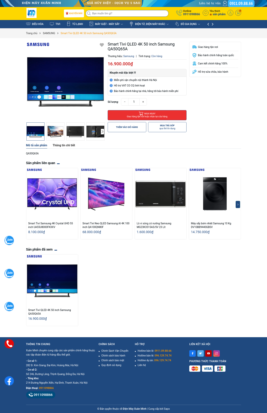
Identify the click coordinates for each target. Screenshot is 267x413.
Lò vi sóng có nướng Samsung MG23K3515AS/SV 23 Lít (154, 225)
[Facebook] (192, 353)
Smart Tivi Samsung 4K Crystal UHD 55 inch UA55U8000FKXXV (50, 225)
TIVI (55, 24)
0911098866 (191, 14)
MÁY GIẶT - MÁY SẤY (106, 24)
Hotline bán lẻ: (154, 350)
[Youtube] (208, 353)
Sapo (167, 408)
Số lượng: (113, 101)
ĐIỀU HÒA (35, 24)
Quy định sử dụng (111, 365)
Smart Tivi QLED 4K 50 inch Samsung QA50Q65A (49, 312)
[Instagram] (216, 353)
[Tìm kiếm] (89, 13)
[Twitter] (200, 353)
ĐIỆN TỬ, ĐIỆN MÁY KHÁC (149, 24)
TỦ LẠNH (74, 24)
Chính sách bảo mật (112, 360)
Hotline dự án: (154, 360)
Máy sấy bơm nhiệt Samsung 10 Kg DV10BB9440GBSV (211, 225)
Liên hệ (142, 365)
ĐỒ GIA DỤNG (187, 24)
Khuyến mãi (73, 13)
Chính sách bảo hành (113, 355)
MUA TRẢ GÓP (167, 127)
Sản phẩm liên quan (40, 163)
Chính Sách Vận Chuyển (114, 350)
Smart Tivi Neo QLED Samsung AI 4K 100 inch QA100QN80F (106, 225)
